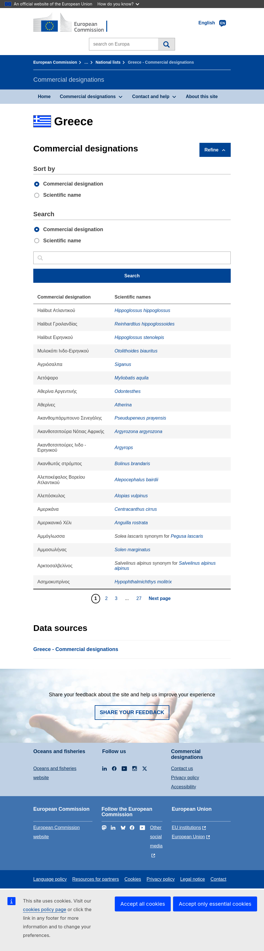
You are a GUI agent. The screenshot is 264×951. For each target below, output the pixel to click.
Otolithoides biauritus (135, 350)
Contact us (182, 768)
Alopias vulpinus (131, 495)
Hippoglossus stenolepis (139, 337)
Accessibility (183, 786)
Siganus (122, 364)
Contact (218, 879)
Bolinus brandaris (132, 463)
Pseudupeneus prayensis (140, 418)
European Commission (55, 62)
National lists (108, 62)
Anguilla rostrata (131, 522)
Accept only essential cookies (215, 904)
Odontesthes (127, 391)
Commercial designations (88, 96)
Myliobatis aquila (131, 377)
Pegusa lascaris (187, 536)
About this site (202, 96)
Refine (212, 149)
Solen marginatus (132, 549)
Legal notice (192, 879)
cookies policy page (44, 909)
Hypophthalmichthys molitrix (143, 581)
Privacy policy (185, 777)
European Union (188, 836)
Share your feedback (132, 712)
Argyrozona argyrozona (138, 431)
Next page (159, 598)
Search (166, 44)
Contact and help (150, 96)
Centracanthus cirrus (135, 509)
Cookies (133, 879)
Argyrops (123, 447)
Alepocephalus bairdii (136, 479)
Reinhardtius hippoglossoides (144, 323)
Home (44, 96)
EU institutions (186, 827)
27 (139, 598)
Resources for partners (95, 879)
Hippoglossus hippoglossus (142, 310)
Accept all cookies (143, 904)
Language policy (50, 879)
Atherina (123, 404)
